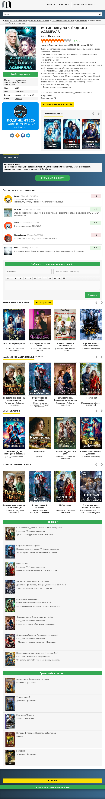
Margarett (17, 209)
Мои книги (64, 5)
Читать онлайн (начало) (52, 178)
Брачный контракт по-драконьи (90, 452)
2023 (17, 88)
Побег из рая (91, 398)
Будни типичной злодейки (39, 399)
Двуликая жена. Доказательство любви (65, 399)
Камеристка (40, 451)
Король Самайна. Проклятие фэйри (91, 344)
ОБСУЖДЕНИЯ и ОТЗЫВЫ (84, 5)
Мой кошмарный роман (14, 343)
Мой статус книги (20, 74)
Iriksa (16, 248)
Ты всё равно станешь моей (39, 344)
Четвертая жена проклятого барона (91, 506)
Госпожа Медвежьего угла (65, 452)
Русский (18, 98)
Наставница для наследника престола (14, 452)
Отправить (92, 295)
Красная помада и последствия (65, 344)
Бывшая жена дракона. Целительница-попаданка (14, 399)
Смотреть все (43, 303)
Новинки (50, 5)
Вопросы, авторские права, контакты (52, 787)
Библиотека (20, 5)
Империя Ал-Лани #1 (24, 95)
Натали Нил (81, 20)
